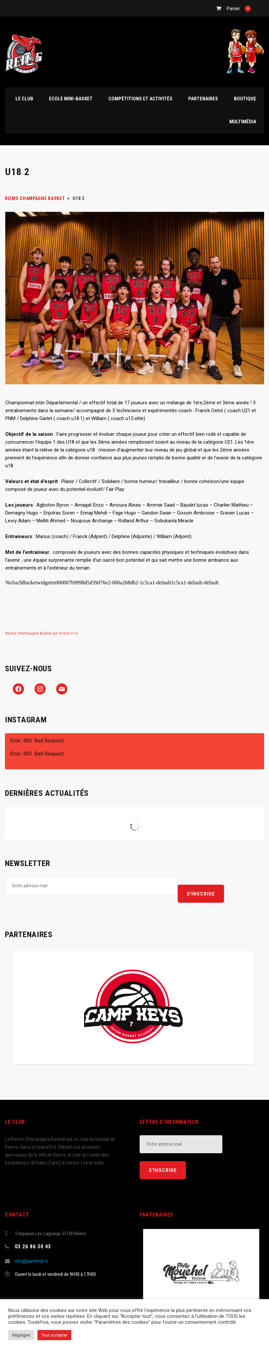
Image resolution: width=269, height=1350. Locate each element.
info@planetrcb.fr (31, 1261)
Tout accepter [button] (54, 1335)
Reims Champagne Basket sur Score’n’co (41, 633)
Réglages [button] (21, 1335)
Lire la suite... (93, 1162)
